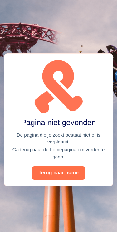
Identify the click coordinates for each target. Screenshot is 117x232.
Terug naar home (58, 172)
